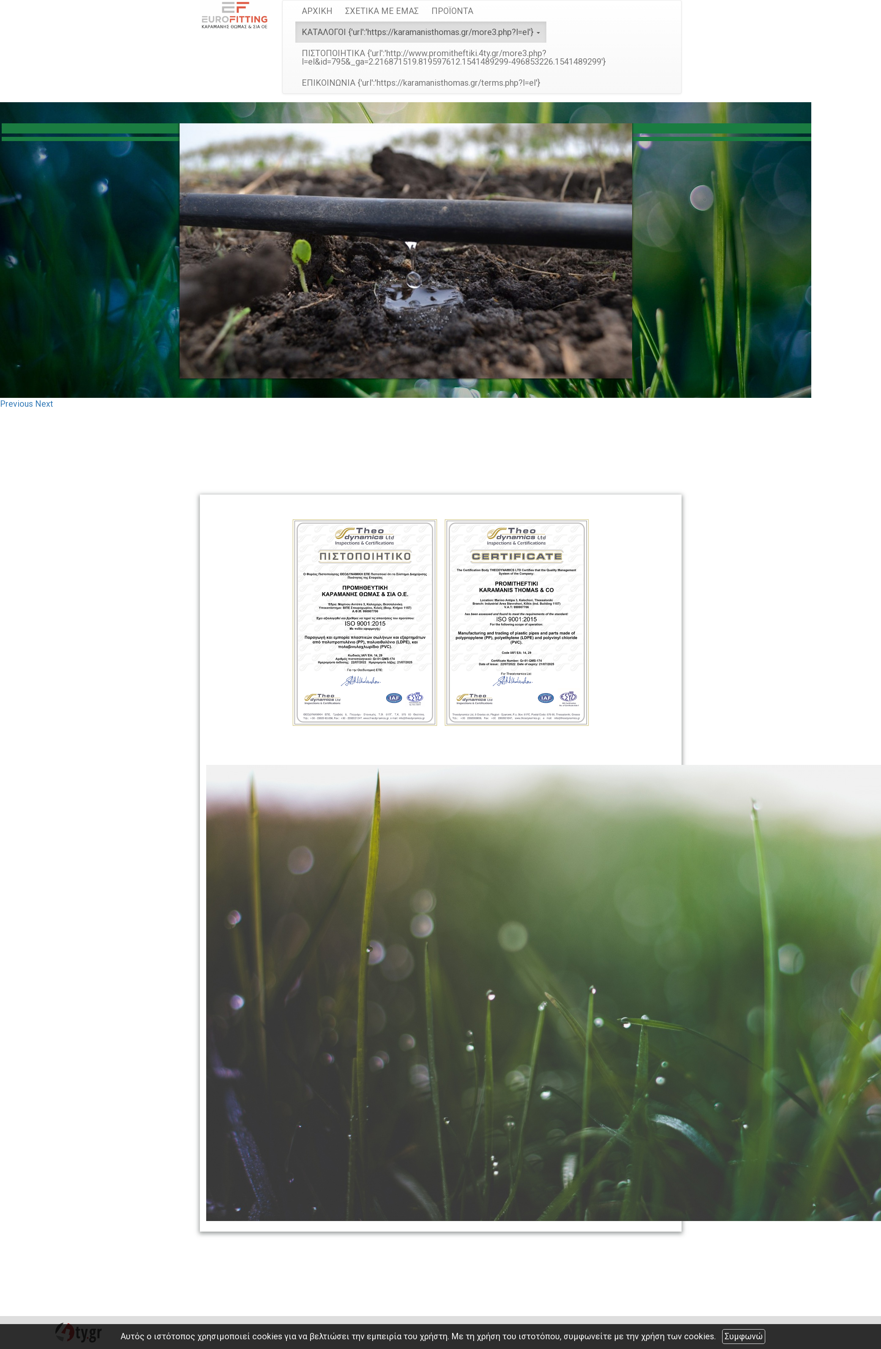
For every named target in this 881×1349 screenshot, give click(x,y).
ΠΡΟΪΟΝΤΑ (452, 11)
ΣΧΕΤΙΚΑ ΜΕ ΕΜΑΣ (382, 11)
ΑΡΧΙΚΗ (317, 11)
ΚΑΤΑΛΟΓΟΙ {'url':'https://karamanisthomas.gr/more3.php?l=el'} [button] (421, 32)
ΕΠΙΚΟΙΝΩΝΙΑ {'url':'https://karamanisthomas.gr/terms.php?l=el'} (421, 83)
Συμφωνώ (744, 1336)
